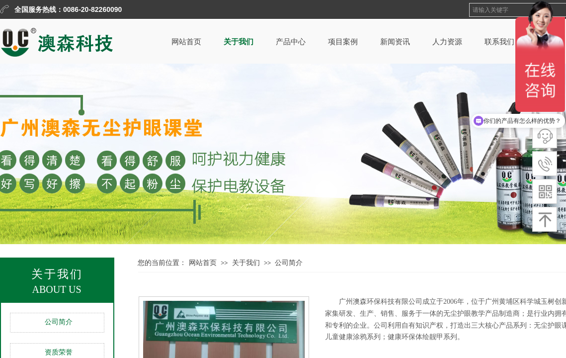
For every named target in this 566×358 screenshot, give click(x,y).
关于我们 (238, 42)
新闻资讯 (395, 42)
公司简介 (59, 322)
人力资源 (447, 42)
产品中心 (291, 42)
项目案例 (343, 42)
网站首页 (186, 42)
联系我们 (499, 42)
